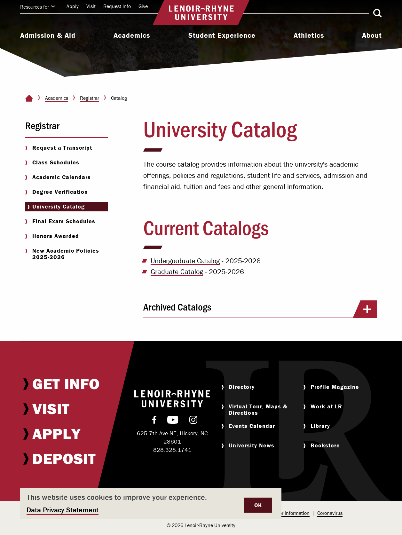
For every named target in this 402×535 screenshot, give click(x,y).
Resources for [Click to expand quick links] (37, 7)
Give (143, 6)
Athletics (309, 35)
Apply (73, 6)
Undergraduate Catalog (185, 260)
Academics (132, 35)
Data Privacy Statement (63, 510)
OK (258, 505)
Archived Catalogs (260, 309)
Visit (91, 6)
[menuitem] (47, 36)
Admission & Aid (47, 35)
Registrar (89, 98)
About (372, 35)
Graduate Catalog (177, 271)
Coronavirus (330, 513)
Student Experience (222, 35)
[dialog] (151, 503)
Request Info (117, 6)
